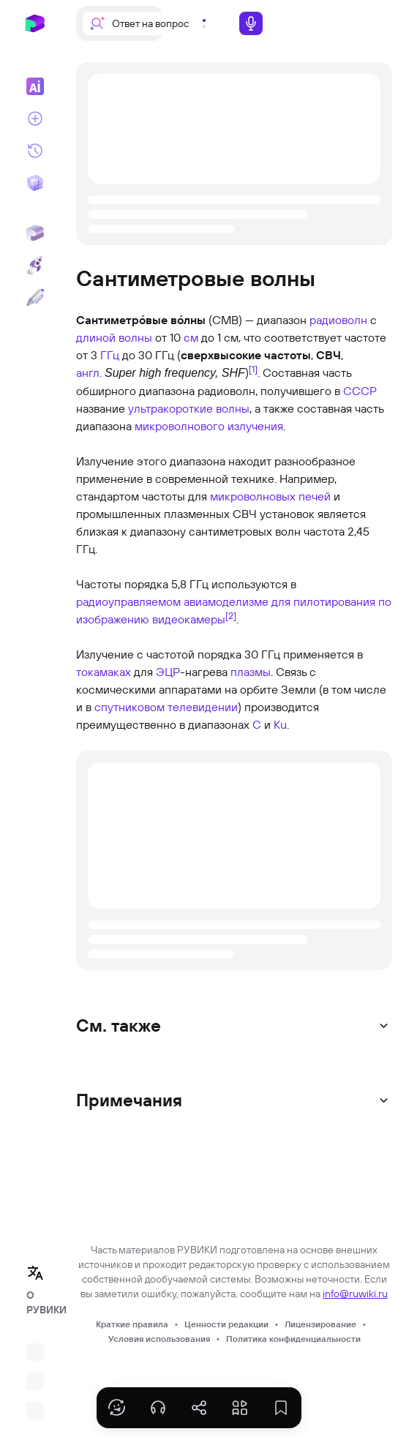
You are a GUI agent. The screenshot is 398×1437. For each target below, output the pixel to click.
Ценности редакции (226, 1323)
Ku (280, 724)
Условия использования (159, 1338)
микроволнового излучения (209, 426)
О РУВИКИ (39, 1302)
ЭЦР (168, 671)
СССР (359, 390)
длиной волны (114, 337)
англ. (89, 372)
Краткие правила (132, 1323)
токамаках (103, 671)
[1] (253, 369)
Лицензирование (320, 1323)
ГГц (109, 355)
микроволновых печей (270, 496)
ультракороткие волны (188, 408)
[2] (230, 615)
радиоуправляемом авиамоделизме (172, 601)
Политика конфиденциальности (293, 1338)
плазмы (250, 671)
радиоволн (338, 319)
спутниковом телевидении (166, 706)
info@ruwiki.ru (355, 1293)
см (191, 337)
